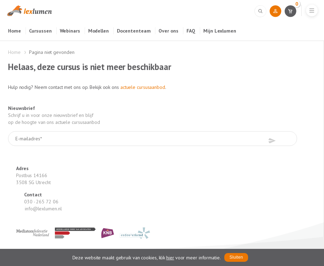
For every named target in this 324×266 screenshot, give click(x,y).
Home (14, 31)
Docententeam (134, 31)
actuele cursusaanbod (142, 87)
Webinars (70, 31)
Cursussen (40, 31)
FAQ (191, 31)
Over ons (168, 31)
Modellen (98, 31)
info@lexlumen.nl (43, 208)
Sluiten (236, 257)
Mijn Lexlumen (219, 31)
